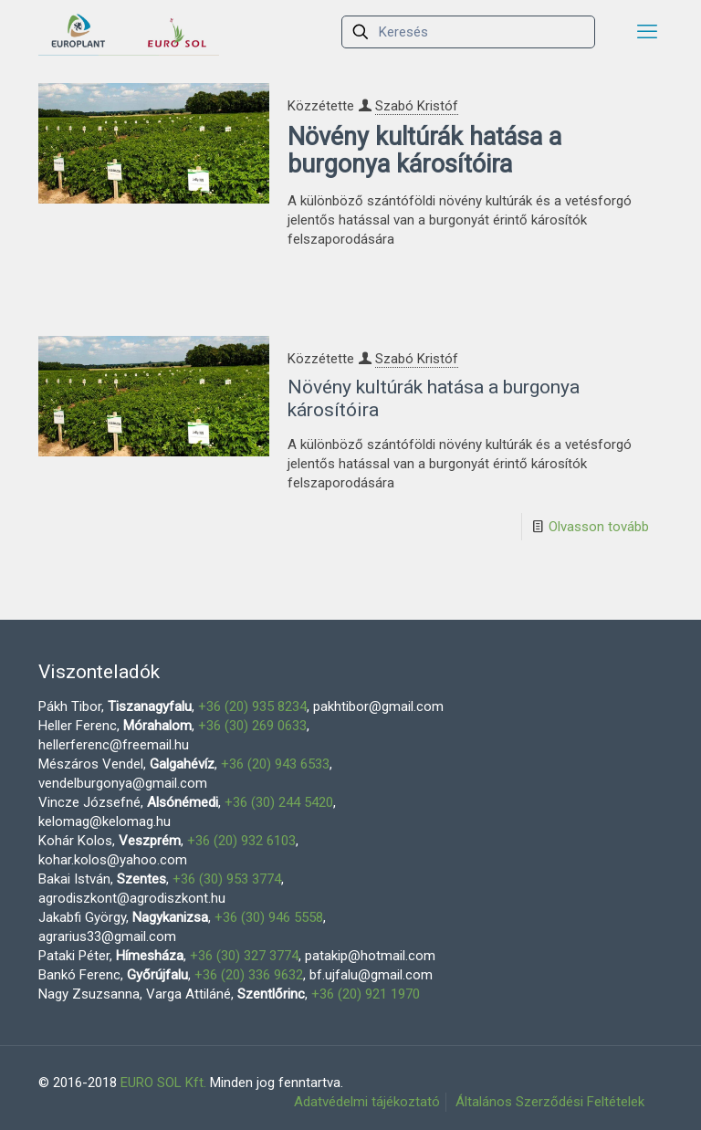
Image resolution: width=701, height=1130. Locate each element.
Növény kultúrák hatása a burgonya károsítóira (424, 150)
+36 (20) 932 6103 (241, 840)
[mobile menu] (647, 31)
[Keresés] (468, 32)
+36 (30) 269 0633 (252, 725)
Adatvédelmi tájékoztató (367, 1101)
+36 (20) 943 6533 (275, 764)
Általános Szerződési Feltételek (549, 1101)
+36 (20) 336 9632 (248, 975)
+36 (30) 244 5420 (279, 802)
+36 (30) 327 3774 (244, 955)
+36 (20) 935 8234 (252, 706)
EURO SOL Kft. (163, 1082)
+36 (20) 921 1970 (365, 994)
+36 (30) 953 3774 (227, 879)
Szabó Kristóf (416, 106)
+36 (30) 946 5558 (268, 917)
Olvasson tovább (599, 526)
